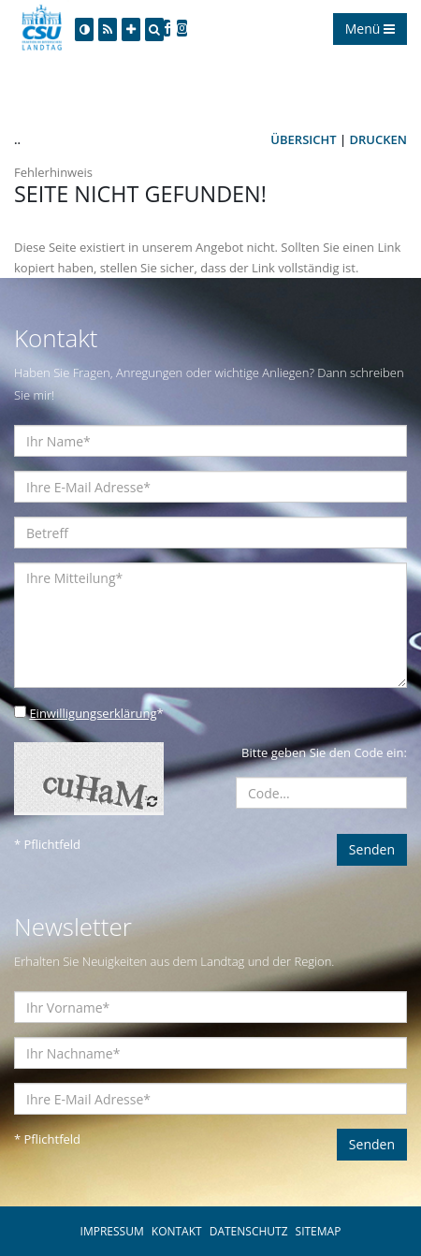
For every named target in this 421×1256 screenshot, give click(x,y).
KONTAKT (177, 1231)
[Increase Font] (131, 29)
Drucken (378, 139)
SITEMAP (318, 1231)
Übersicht (303, 139)
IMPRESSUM (112, 1231)
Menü (370, 28)
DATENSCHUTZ (249, 1231)
